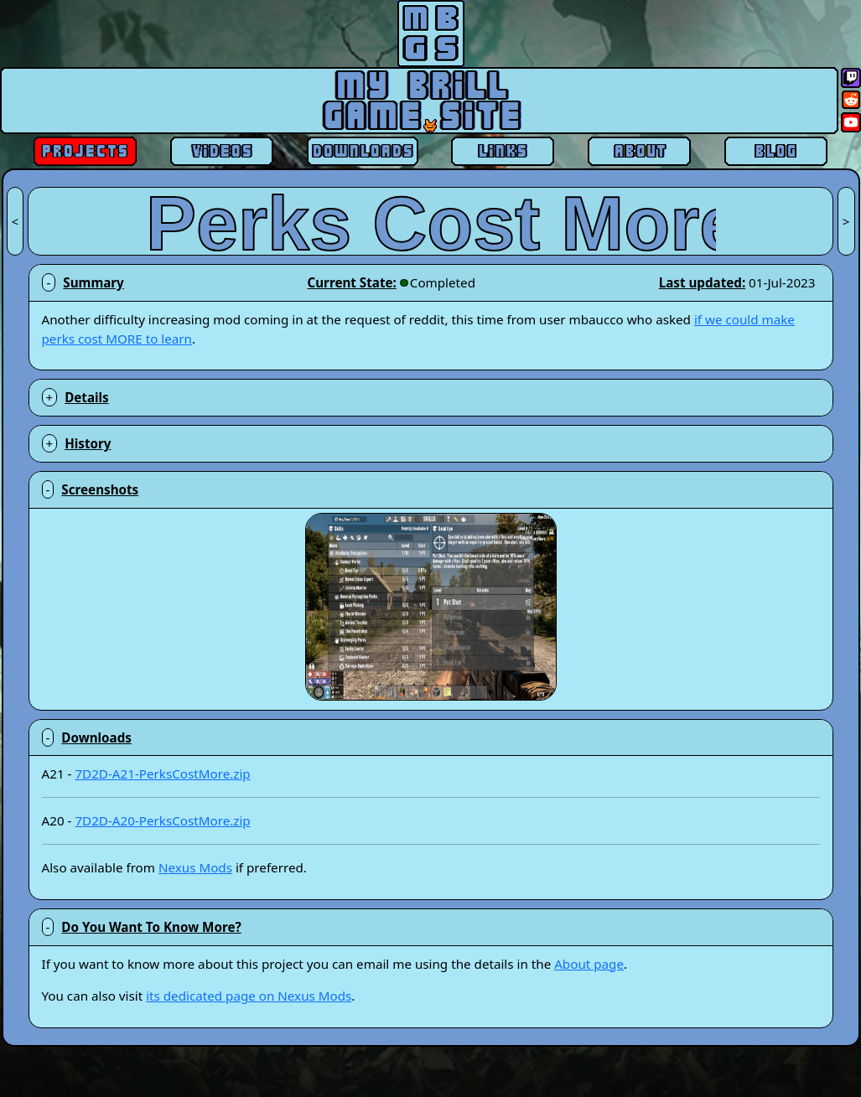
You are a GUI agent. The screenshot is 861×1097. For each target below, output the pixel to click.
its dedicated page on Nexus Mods (248, 995)
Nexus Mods (195, 867)
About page (589, 963)
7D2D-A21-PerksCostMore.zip (162, 773)
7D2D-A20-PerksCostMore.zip (162, 820)
